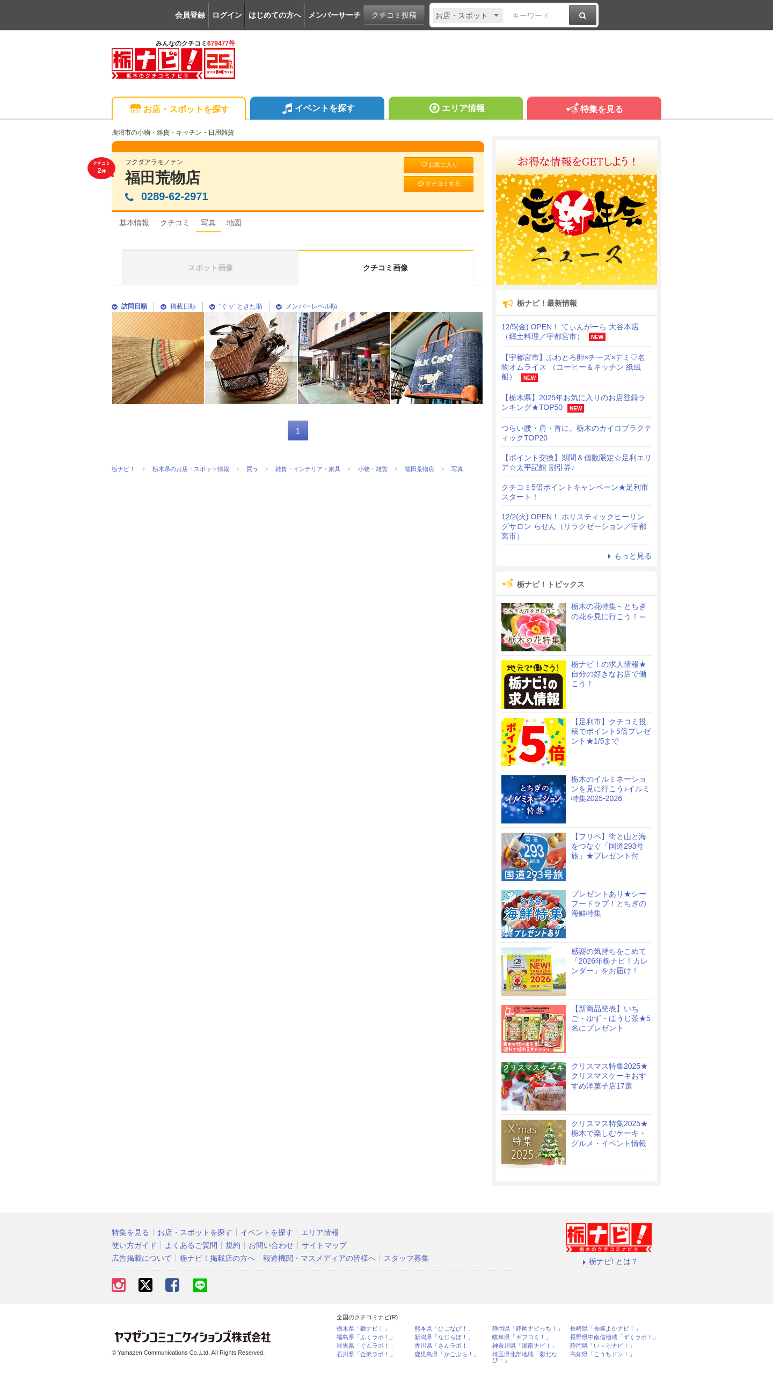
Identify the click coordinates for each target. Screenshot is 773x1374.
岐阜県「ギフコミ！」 (521, 1337)
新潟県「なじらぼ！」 (443, 1337)
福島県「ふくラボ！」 (366, 1337)
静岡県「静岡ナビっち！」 (527, 1329)
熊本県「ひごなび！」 (443, 1329)
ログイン (227, 15)
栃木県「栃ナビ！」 (363, 1329)
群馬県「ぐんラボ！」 (366, 1346)
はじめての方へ (275, 15)
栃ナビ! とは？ (608, 1261)
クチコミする (439, 183)
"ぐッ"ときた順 (235, 306)
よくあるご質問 (191, 1245)
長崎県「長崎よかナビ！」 (605, 1329)
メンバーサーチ (334, 15)
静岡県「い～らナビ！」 (602, 1346)
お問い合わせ (271, 1245)
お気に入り (438, 164)
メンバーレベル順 (306, 306)
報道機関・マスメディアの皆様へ (319, 1258)
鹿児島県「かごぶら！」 (446, 1354)
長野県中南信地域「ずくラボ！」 (614, 1337)
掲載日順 (178, 306)
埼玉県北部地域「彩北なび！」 (524, 1357)
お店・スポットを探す (178, 109)
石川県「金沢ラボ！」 (366, 1354)
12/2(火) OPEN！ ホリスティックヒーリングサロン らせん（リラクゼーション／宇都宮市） (573, 526)
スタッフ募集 (406, 1258)
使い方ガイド (134, 1245)
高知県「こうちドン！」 (602, 1354)
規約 (232, 1245)
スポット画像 (210, 267)
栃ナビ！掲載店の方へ (217, 1258)
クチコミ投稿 (394, 15)
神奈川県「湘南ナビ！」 (524, 1346)
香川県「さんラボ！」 (443, 1346)
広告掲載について (142, 1258)
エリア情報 (455, 109)
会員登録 (190, 15)
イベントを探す (317, 109)
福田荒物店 (162, 178)
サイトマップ (324, 1245)
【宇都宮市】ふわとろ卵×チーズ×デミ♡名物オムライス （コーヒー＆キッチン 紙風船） (573, 367)
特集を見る (594, 109)
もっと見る (628, 556)
